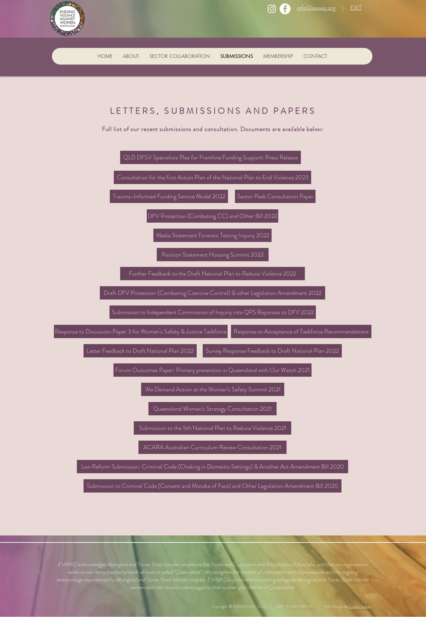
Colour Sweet (360, 606)
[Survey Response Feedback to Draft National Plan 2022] (272, 350)
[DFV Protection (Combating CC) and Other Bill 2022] (212, 216)
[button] (212, 389)
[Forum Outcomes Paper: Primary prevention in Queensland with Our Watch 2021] (212, 370)
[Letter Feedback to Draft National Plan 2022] (140, 350)
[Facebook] (285, 8)
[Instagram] (271, 8)
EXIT (356, 7)
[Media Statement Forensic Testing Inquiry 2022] (212, 235)
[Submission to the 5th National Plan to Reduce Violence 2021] (212, 428)
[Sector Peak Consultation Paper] (275, 196)
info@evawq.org (316, 7)
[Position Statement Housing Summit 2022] (213, 254)
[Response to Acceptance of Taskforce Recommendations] (301, 331)
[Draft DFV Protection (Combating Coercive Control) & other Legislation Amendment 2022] (212, 293)
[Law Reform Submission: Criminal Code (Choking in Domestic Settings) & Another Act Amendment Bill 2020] (212, 466)
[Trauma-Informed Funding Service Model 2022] (169, 196)
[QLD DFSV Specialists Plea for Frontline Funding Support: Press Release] (210, 157)
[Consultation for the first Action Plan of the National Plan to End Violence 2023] (212, 177)
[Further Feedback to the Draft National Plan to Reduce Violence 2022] (212, 273)
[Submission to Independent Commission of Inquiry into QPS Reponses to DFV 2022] (212, 312)
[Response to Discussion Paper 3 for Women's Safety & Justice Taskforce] (141, 331)
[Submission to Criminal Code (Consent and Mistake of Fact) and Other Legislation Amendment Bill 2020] (212, 486)
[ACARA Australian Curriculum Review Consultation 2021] (212, 447)
